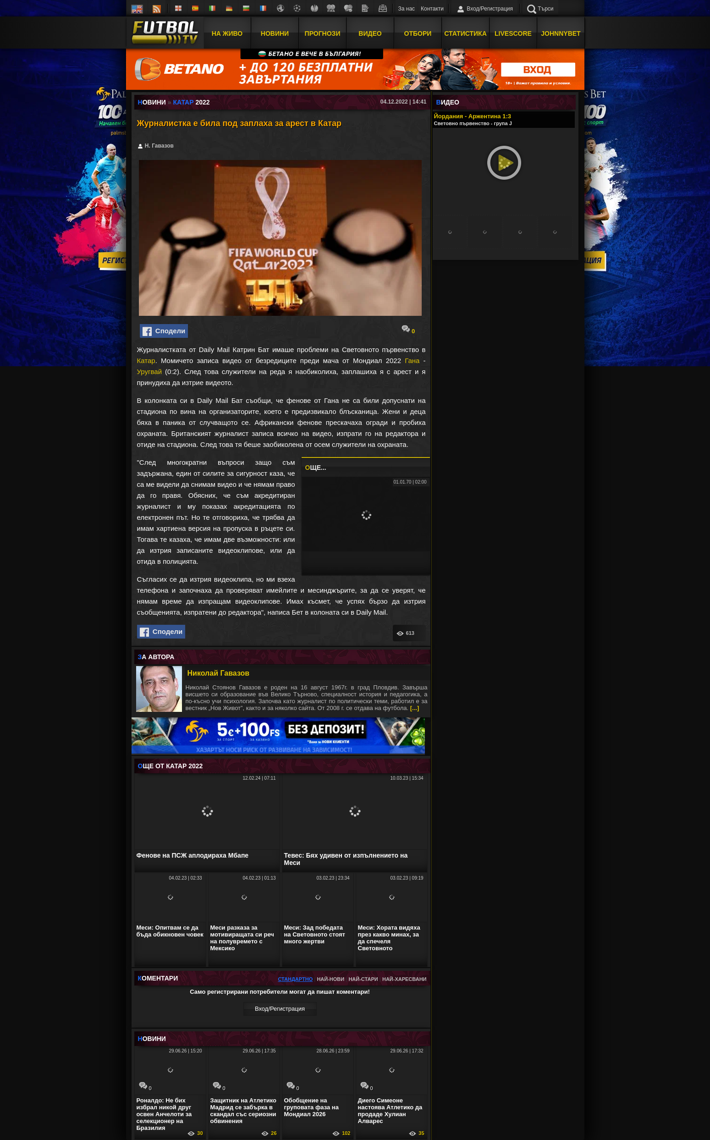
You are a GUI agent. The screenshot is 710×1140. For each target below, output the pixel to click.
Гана (412, 360)
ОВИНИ (152, 1038)
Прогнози (323, 33)
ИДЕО (447, 102)
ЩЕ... (315, 467)
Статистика (465, 33)
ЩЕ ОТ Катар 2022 (170, 766)
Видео (369, 33)
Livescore (513, 33)
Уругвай (149, 371)
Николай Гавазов (218, 673)
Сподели (164, 331)
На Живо (227, 33)
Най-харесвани (404, 979)
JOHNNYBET (560, 33)
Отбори (418, 33)
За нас (406, 9)
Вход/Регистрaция (280, 1008)
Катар (146, 360)
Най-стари (363, 979)
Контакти (432, 9)
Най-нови (330, 979)
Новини (275, 33)
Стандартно (295, 979)
